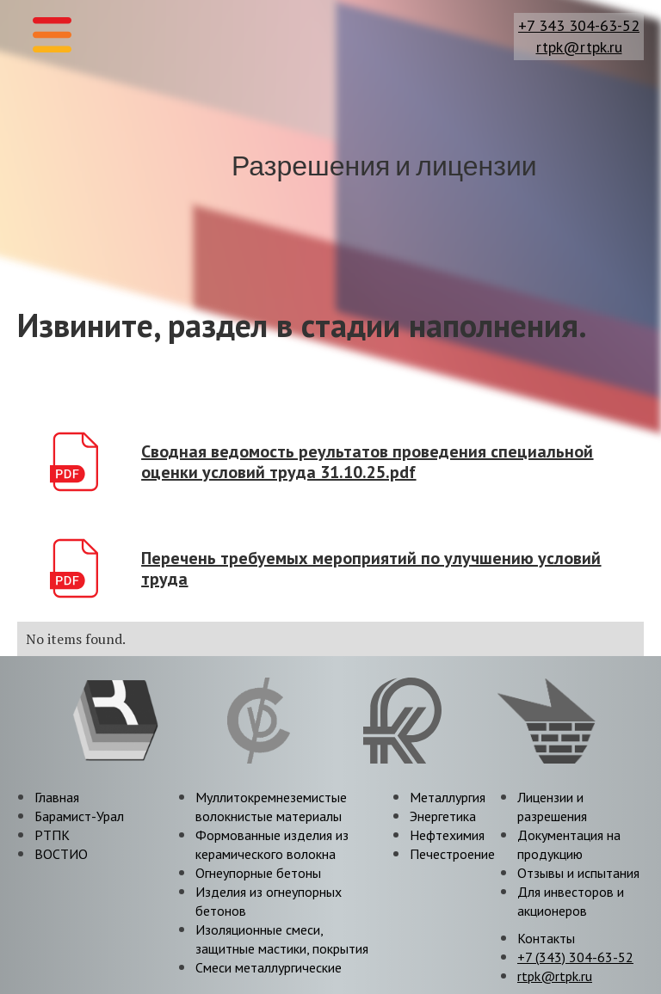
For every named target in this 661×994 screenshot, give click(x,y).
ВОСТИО (61, 853)
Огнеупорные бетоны (258, 872)
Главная (56, 797)
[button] (52, 35)
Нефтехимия (447, 835)
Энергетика (443, 816)
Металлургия (447, 797)
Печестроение (452, 853)
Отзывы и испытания (578, 872)
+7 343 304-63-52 (578, 25)
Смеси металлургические (268, 967)
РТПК (52, 835)
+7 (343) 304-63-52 (575, 957)
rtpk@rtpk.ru (579, 47)
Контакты (546, 938)
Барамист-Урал (79, 816)
